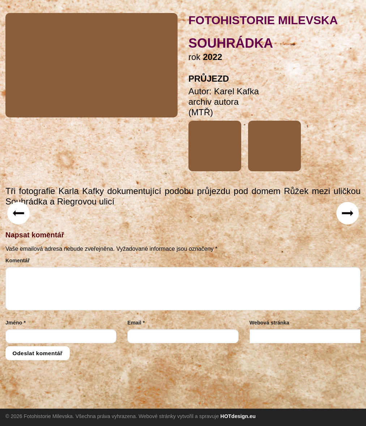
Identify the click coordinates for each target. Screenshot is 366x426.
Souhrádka (230, 43)
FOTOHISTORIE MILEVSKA (263, 20)
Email (136, 323)
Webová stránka (269, 323)
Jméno (15, 323)
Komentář (17, 260)
